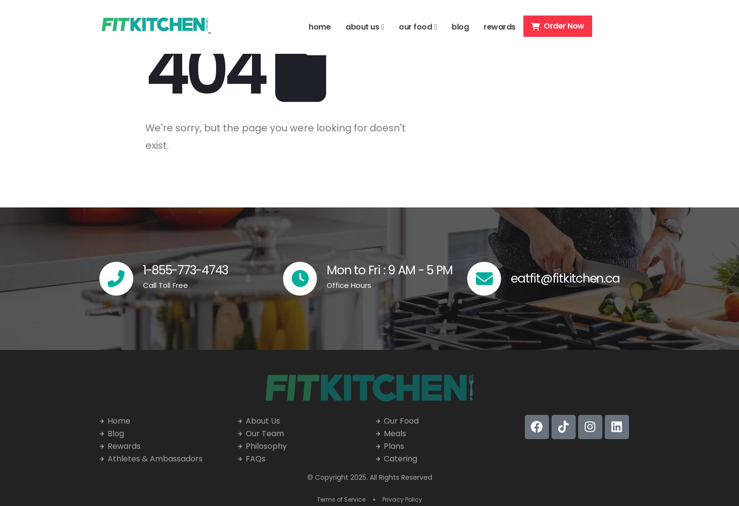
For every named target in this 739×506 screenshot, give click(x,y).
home (319, 26)
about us (362, 26)
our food (415, 26)
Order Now (557, 26)
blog (460, 26)
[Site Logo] (156, 26)
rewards (500, 26)
